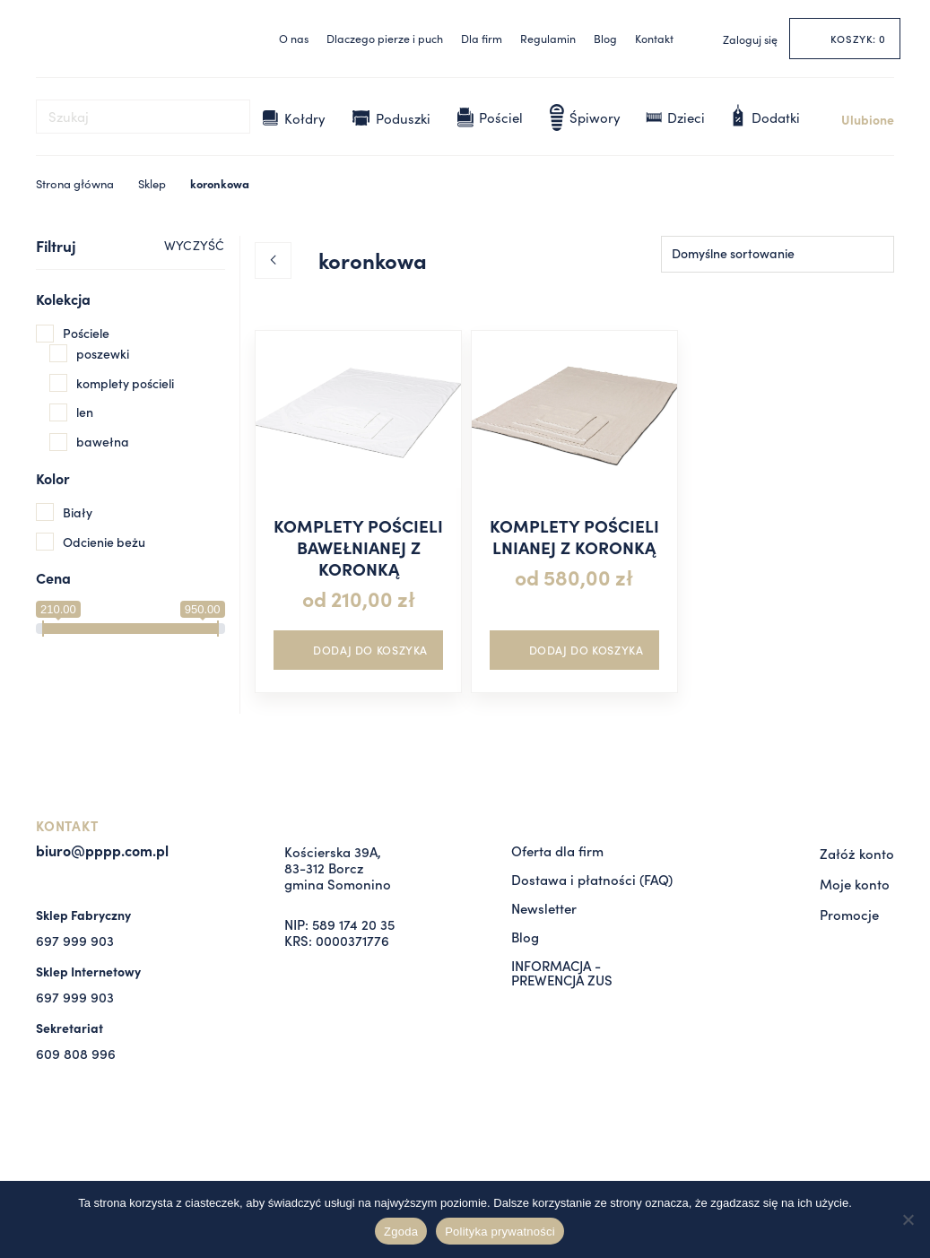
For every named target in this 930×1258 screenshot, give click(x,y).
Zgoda (401, 1231)
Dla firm (481, 38)
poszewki (102, 353)
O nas (294, 38)
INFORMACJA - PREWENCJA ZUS (562, 973)
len (84, 412)
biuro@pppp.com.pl (102, 850)
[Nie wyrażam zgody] (908, 1219)
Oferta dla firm (557, 851)
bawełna (102, 441)
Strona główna (75, 183)
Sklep (152, 183)
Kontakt (654, 38)
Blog (605, 38)
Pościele (86, 333)
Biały (77, 512)
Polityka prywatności (500, 1231)
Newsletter (544, 908)
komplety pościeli (125, 383)
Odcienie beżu (104, 542)
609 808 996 (76, 1053)
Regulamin (548, 38)
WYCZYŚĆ (194, 245)
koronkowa (219, 183)
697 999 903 (75, 940)
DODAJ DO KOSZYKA (370, 649)
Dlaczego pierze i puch (384, 38)
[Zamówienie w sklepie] (777, 254)
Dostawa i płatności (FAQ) (592, 879)
